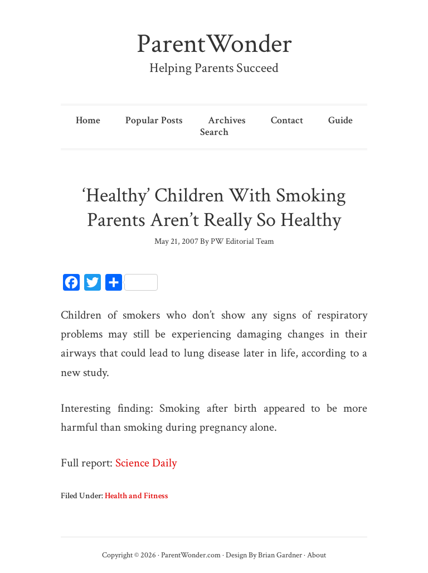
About (316, 555)
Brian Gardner (280, 555)
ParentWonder (214, 43)
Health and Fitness (136, 495)
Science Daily (146, 462)
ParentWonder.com (191, 555)
